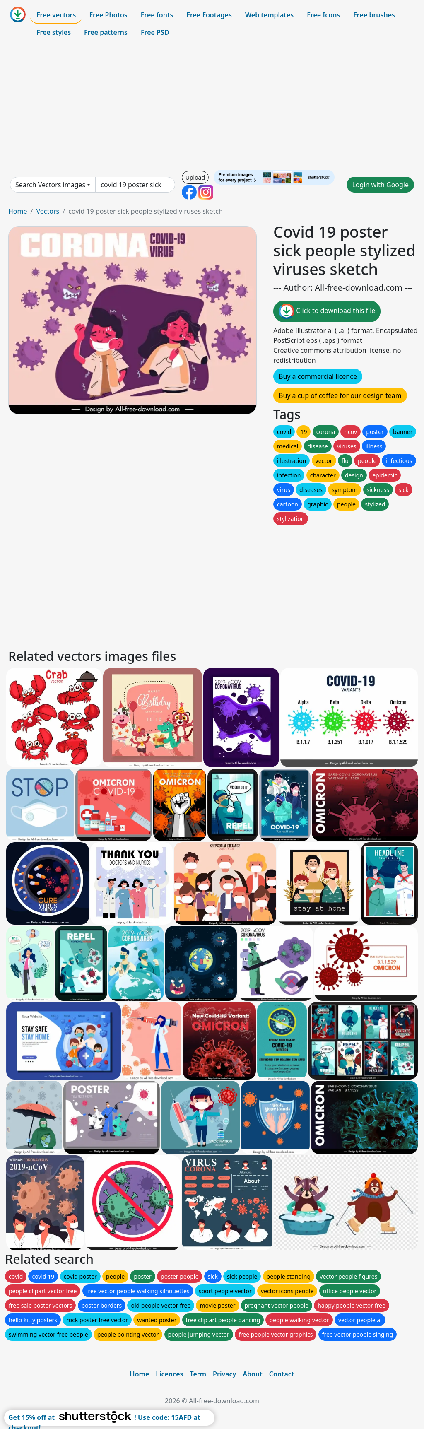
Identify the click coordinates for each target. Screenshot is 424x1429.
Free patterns (106, 32)
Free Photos (108, 14)
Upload (195, 177)
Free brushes (374, 14)
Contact (281, 1373)
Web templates (269, 14)
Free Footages (209, 14)
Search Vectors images (50, 184)
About (252, 1373)
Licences (169, 1373)
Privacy (224, 1373)
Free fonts (157, 14)
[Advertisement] (212, 105)
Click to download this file (327, 311)
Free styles (53, 32)
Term (198, 1373)
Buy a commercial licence (318, 376)
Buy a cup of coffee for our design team (340, 395)
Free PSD (155, 32)
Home (17, 211)
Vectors (47, 211)
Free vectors (56, 14)
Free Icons (323, 14)
